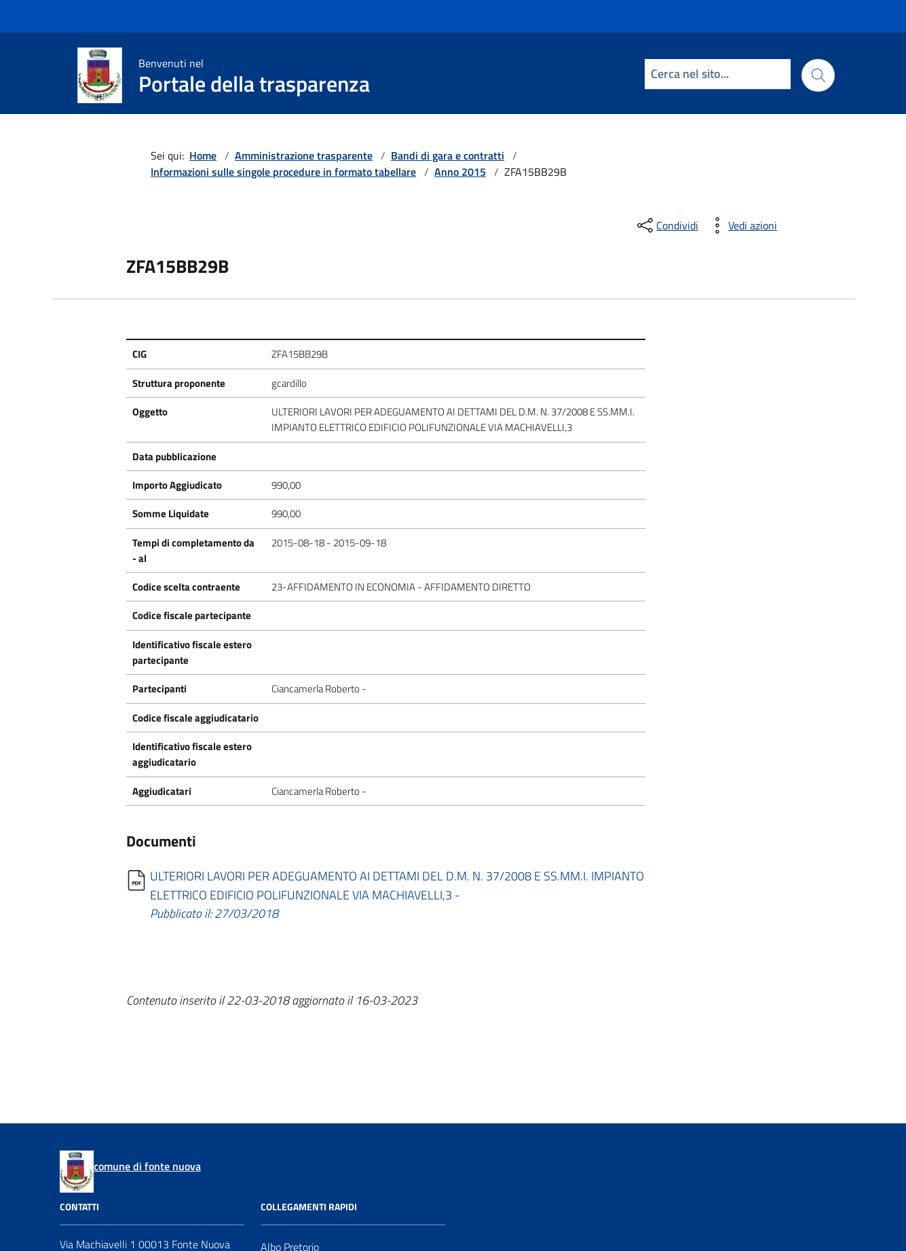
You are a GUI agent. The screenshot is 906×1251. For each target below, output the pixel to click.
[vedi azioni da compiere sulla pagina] (742, 225)
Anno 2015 (460, 172)
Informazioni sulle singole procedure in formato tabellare (283, 172)
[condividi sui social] (666, 225)
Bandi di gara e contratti (447, 155)
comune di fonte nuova (147, 1166)
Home (202, 155)
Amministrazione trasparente (304, 155)
